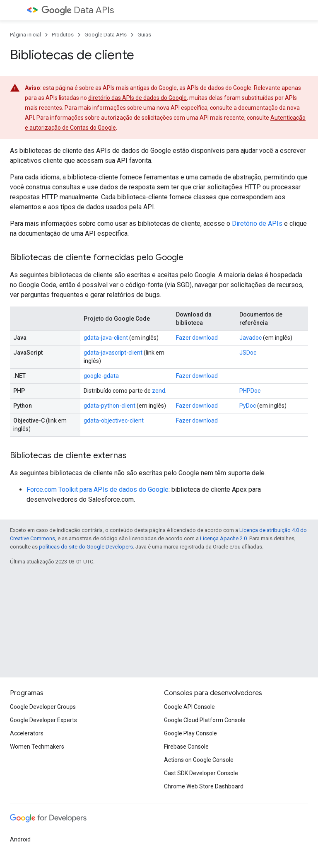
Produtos (63, 34)
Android (20, 839)
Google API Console (189, 706)
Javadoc (250, 337)
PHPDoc (249, 390)
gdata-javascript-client (113, 352)
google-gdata (101, 375)
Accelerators (26, 733)
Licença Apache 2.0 (223, 538)
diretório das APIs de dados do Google (137, 97)
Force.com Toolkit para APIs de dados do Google (97, 489)
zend (158, 390)
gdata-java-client (106, 337)
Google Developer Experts (43, 720)
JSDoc (247, 352)
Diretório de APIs (257, 223)
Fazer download (197, 337)
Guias (144, 34)
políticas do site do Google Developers (86, 547)
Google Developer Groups (43, 706)
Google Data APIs (105, 34)
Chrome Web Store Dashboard (203, 786)
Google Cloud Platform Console (205, 720)
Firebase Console (186, 746)
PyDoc (247, 405)
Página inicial (25, 34)
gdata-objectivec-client (114, 420)
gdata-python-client (109, 405)
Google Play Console (190, 733)
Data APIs (77, 10)
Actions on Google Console (199, 760)
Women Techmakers (37, 746)
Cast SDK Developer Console (201, 773)
